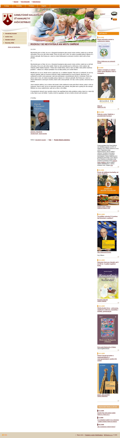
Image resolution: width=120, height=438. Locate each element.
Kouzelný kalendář (102, 299)
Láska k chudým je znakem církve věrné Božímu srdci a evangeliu (106, 71)
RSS (5, 435)
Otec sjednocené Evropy (104, 252)
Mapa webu (80, 435)
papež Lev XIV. (101, 107)
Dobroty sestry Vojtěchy (104, 206)
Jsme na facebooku (14, 47)
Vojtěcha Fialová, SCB (103, 208)
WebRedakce (99, 435)
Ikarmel (16, 1)
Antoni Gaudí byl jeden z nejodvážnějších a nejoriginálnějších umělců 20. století (107, 358)
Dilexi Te (99, 106)
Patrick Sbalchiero (102, 396)
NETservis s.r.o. (108, 435)
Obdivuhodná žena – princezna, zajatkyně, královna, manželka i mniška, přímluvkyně (107, 309)
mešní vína (8, 36)
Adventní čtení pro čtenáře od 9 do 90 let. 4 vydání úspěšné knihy (107, 263)
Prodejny (31, 6)
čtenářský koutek (40, 140)
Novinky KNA (9, 43)
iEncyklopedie (25, 1)
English (44, 6)
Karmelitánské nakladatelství (11, 9)
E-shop (7, 6)
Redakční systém (90, 435)
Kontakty (19, 6)
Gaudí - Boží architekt (103, 394)
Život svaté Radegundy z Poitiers (106, 347)
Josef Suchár (43, 133)
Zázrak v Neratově (36, 131)
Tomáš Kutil (34, 133)
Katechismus (36, 1)
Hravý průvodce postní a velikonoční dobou (105, 40)
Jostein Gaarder (101, 301)
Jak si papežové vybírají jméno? (106, 426)
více (111, 165)
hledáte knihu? (10, 39)
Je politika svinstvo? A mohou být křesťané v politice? (107, 217)
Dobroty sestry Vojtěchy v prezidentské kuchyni (106, 115)
